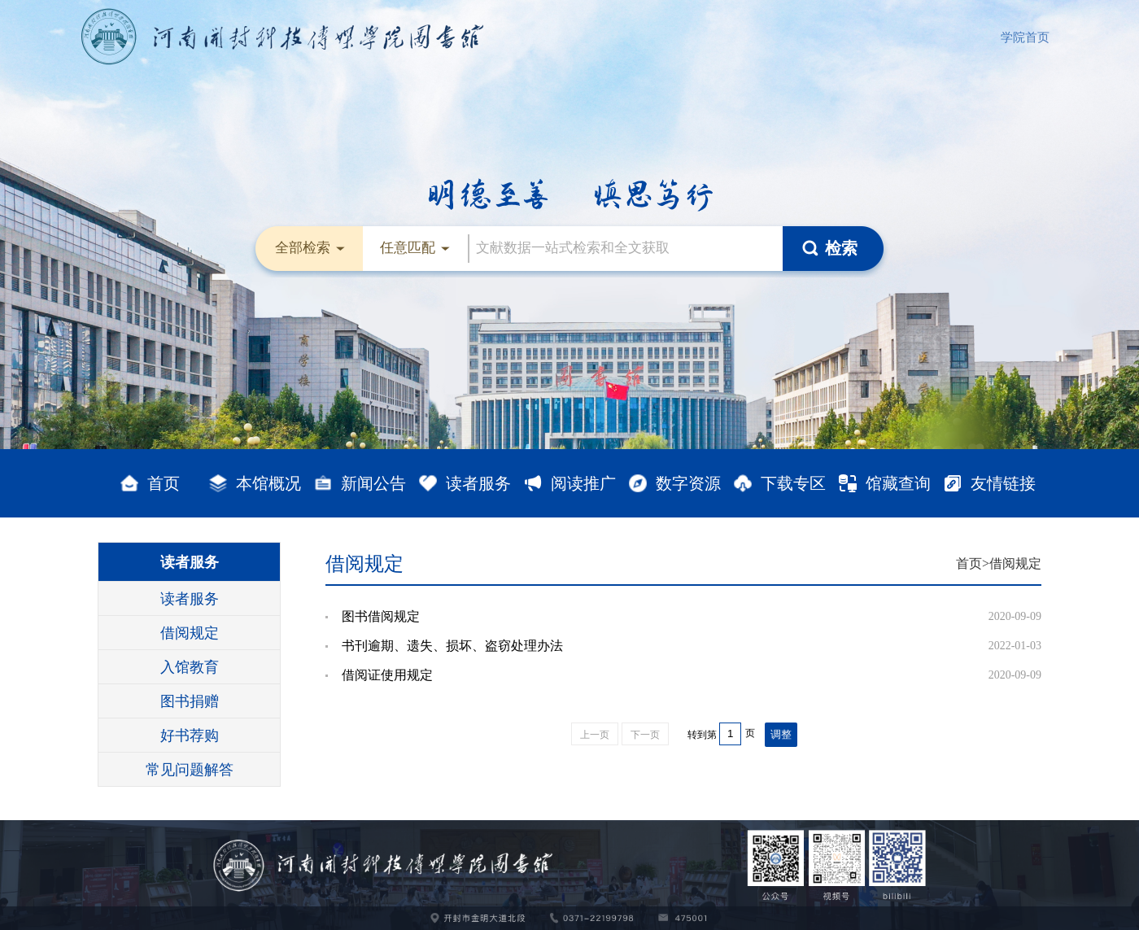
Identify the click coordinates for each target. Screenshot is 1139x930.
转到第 (702, 734)
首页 (969, 563)
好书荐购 (189, 735)
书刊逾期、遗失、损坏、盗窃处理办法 (452, 646)
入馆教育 (189, 667)
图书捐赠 (189, 701)
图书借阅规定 (381, 616)
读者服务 (189, 562)
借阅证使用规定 (387, 675)
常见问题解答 (189, 770)
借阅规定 (189, 633)
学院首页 (1025, 37)
